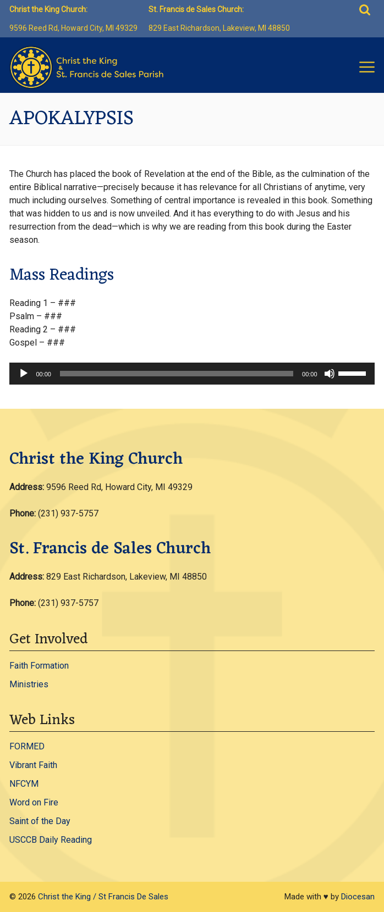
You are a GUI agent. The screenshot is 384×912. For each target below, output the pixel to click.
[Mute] (329, 373)
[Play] (23, 373)
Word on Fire (33, 802)
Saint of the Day (39, 821)
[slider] (176, 373)
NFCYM (24, 783)
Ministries (28, 684)
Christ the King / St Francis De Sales (103, 897)
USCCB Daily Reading (50, 840)
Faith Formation (39, 665)
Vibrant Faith (33, 765)
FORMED (27, 746)
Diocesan (358, 897)
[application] (191, 374)
